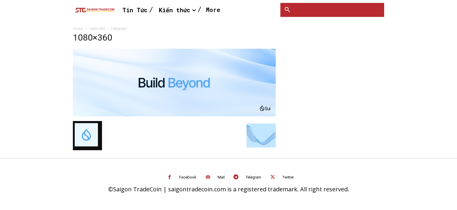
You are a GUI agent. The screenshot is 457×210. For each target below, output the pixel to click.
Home (78, 28)
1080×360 (97, 28)
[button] (287, 10)
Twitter (288, 177)
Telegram (253, 177)
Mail (221, 177)
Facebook (187, 177)
